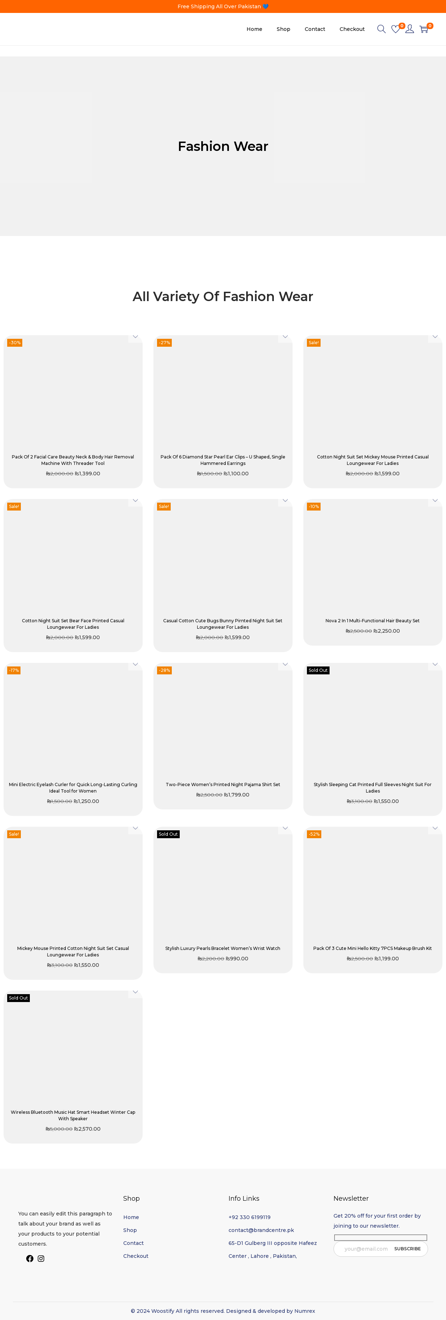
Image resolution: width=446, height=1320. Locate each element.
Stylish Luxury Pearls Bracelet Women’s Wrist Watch (222, 948)
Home (131, 1217)
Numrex (304, 1311)
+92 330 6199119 (250, 1217)
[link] (409, 29)
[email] (381, 1249)
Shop (130, 1230)
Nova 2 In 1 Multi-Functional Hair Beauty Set (373, 620)
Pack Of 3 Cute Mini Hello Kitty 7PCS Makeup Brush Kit (372, 948)
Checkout (135, 1256)
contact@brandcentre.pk (261, 1230)
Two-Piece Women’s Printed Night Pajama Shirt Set (223, 784)
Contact (133, 1243)
